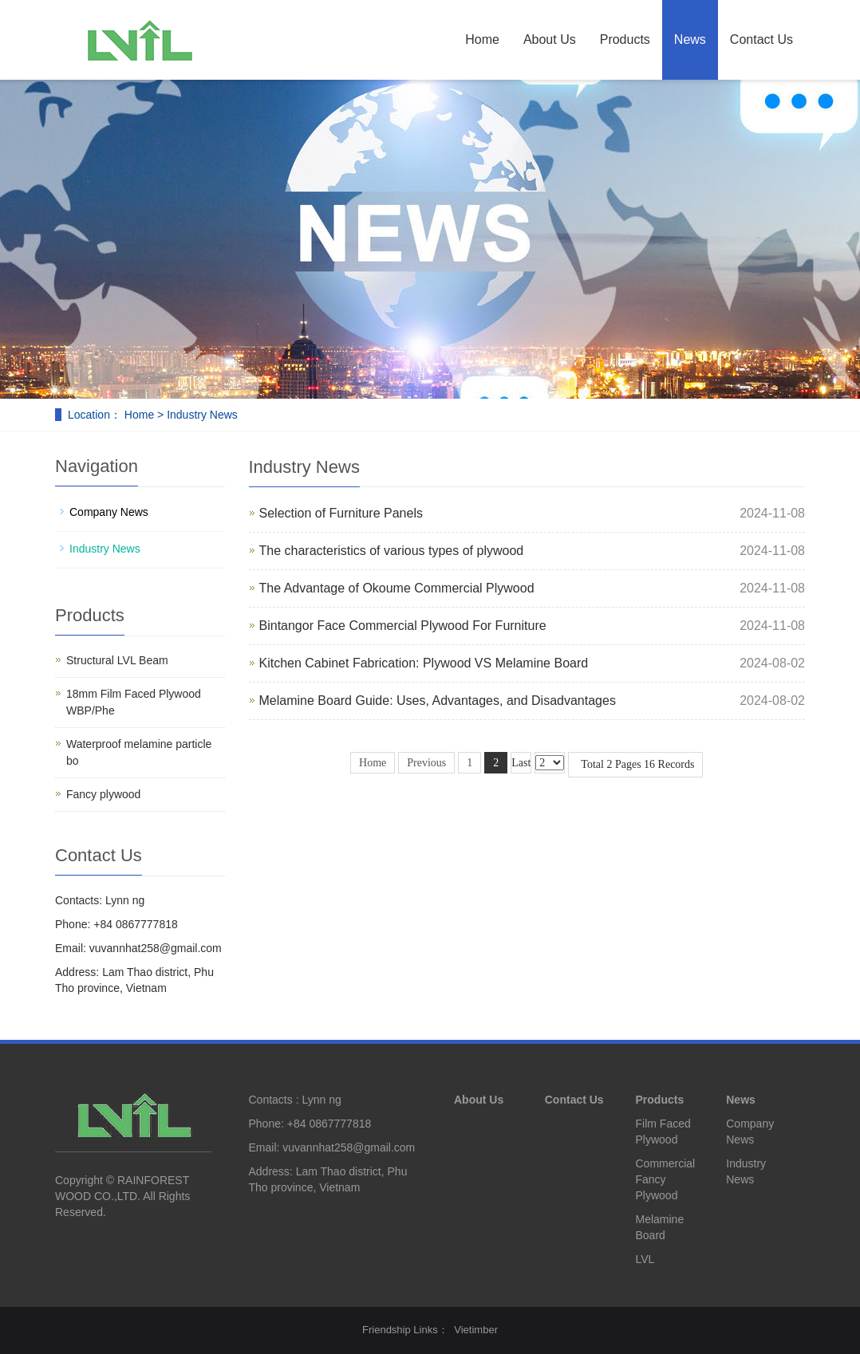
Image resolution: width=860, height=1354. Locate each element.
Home (482, 39)
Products (625, 39)
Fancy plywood (103, 794)
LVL (645, 1259)
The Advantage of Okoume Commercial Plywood (397, 588)
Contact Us (761, 39)
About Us (549, 39)
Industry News (104, 548)
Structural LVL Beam (117, 660)
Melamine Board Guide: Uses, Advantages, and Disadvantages (437, 700)
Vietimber (476, 1330)
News (690, 39)
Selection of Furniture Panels (341, 513)
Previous (426, 763)
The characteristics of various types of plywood (391, 550)
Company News (108, 512)
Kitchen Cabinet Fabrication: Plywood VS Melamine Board (424, 663)
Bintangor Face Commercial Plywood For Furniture (402, 625)
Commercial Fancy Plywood (666, 1179)
